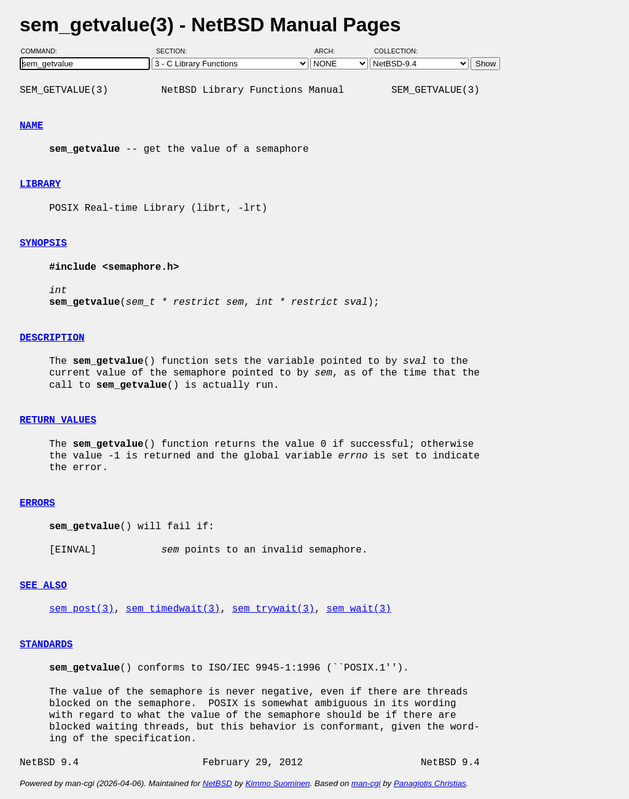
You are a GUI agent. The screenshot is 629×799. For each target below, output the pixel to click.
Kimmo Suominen (277, 783)
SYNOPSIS (43, 243)
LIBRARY (40, 184)
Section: (174, 51)
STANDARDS (46, 644)
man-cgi (365, 783)
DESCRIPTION (52, 338)
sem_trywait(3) (273, 609)
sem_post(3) (81, 609)
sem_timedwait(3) (173, 609)
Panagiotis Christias (430, 783)
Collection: (396, 51)
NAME (31, 126)
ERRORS (37, 503)
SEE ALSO (43, 585)
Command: (42, 51)
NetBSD (217, 783)
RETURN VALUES (58, 420)
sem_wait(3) (358, 609)
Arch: (330, 51)
